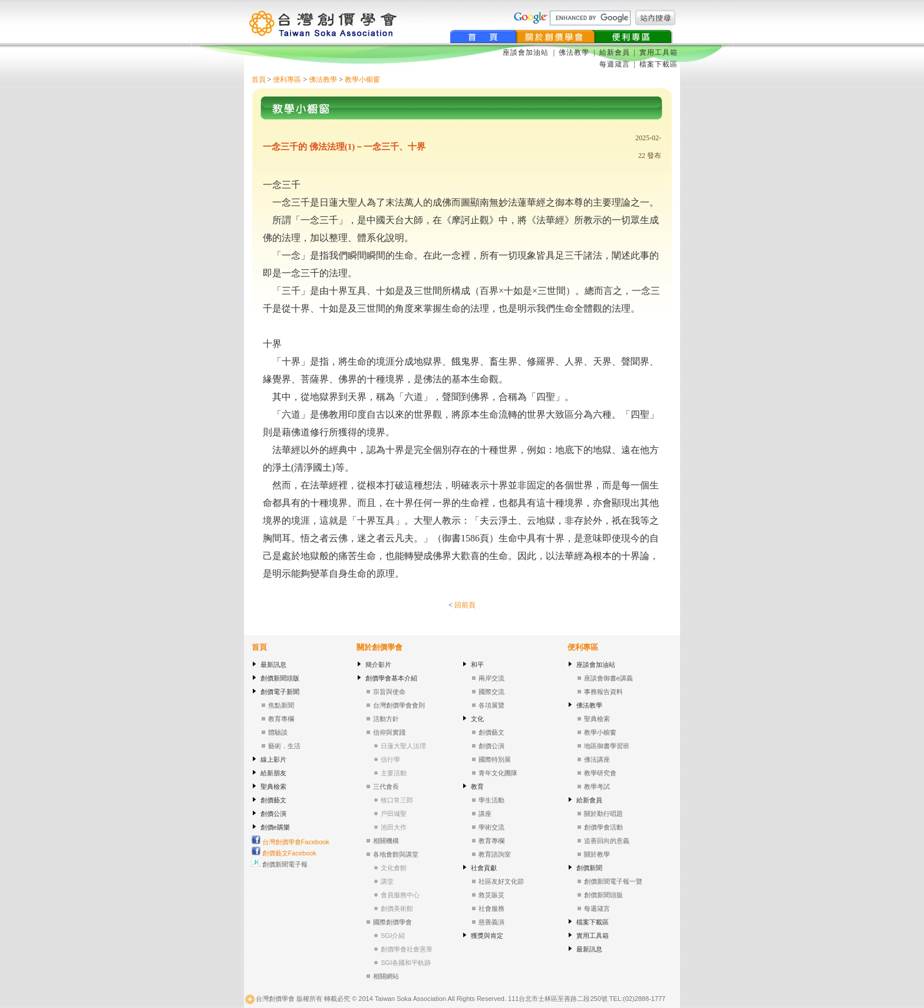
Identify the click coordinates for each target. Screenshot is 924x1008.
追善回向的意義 (606, 840)
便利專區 (287, 79)
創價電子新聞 (279, 691)
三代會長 (386, 786)
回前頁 (465, 605)
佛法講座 (597, 759)
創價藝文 (273, 800)
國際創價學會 (392, 922)
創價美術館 (397, 908)
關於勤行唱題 (603, 813)
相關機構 (386, 840)
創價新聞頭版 (279, 678)
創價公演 (273, 813)
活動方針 (386, 718)
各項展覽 (491, 705)
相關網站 (386, 976)
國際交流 (491, 691)
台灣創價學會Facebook (290, 841)
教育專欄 (281, 718)
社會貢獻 (484, 867)
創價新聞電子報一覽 (613, 881)
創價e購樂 (275, 827)
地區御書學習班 (606, 745)
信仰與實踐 (389, 732)
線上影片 (273, 759)
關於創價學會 (379, 647)
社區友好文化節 (501, 881)
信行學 (390, 759)
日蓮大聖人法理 (403, 745)
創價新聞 (589, 867)
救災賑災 (491, 894)
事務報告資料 (603, 691)
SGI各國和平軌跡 (406, 962)
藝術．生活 (284, 745)
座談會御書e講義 (608, 678)
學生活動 (491, 800)
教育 (477, 786)
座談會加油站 (527, 52)
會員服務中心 (400, 894)
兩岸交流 (491, 678)
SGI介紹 (393, 935)
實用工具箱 (658, 52)
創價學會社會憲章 (407, 949)
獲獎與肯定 (487, 935)
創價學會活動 (603, 827)
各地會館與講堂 (395, 854)
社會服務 (491, 908)
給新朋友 (273, 772)
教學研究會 (600, 772)
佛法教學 (574, 52)
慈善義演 (491, 922)
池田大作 (394, 827)
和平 (477, 664)
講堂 (387, 881)
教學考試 (597, 786)
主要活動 (394, 772)
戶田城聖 (394, 813)
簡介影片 (378, 664)
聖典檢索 (273, 786)
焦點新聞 (281, 705)
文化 (477, 718)
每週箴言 (614, 64)
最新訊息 (273, 664)
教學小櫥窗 (362, 79)
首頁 (259, 79)
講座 (484, 813)
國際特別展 (494, 759)
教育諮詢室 (494, 854)
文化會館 (394, 867)
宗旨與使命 (389, 691)
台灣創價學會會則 (399, 705)
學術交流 (491, 827)
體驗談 (278, 732)
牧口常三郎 (397, 800)
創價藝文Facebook (284, 853)
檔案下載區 (658, 64)
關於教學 (597, 854)
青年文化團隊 (497, 772)
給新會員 (614, 52)
